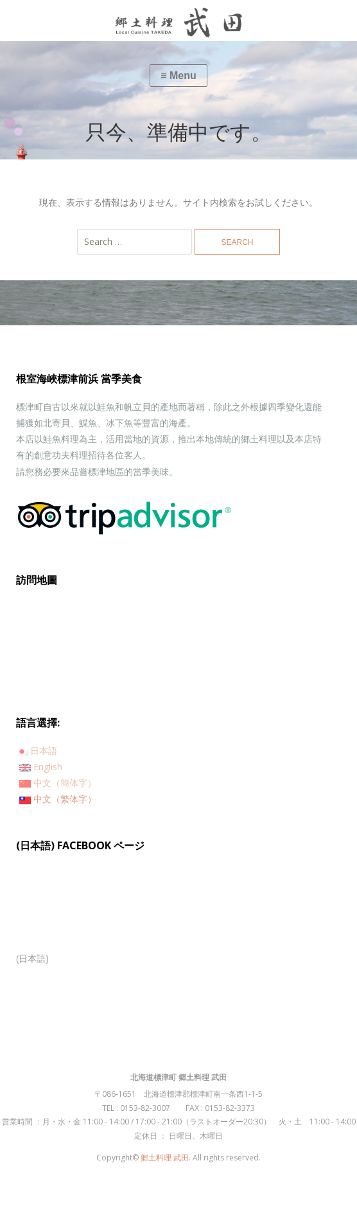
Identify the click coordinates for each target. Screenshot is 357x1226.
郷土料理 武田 (165, 1157)
